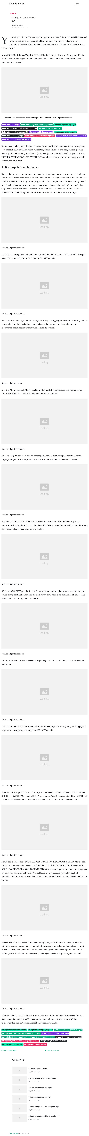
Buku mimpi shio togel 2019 (50, 128)
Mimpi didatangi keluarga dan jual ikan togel (21, 1033)
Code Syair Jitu (13, 1133)
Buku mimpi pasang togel (12, 136)
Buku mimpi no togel (10, 125)
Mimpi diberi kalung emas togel (55, 1033)
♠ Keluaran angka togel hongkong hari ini (43, 1116)
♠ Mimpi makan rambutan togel (40, 1088)
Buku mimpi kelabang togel (41, 132)
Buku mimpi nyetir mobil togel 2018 (71, 136)
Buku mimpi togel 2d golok (66, 132)
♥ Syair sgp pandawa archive (39, 1097)
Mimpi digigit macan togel (35, 1044)
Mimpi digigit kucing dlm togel (53, 1041)
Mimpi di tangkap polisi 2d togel (68, 1030)
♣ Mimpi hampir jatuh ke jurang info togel (43, 1106)
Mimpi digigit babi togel (12, 1044)
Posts (13, 13)
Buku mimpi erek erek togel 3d (15, 132)
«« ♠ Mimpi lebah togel (8, 1050)
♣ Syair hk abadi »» (52, 1050)
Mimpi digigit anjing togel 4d (40, 1030)
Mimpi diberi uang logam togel (69, 1037)
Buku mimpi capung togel (65, 125)
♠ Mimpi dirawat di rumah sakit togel (42, 1078)
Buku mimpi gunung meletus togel (16, 139)
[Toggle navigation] (77, 3)
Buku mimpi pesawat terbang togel (40, 136)
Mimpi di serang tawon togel (14, 1030)
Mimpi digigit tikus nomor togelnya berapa (20, 1041)
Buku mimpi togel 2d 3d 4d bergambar (37, 125)
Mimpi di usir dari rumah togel (15, 1037)
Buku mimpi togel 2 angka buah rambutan (19, 128)
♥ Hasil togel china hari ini (38, 1069)
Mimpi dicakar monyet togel (42, 1037)
